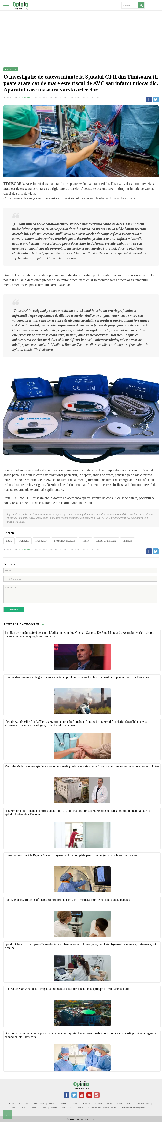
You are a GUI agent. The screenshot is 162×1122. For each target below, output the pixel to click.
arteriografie (41, 540)
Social (51, 1103)
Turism (34, 1108)
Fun (63, 1108)
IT (71, 1108)
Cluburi (80, 1108)
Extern (109, 1103)
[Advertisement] (81, 26)
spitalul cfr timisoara (106, 540)
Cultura (86, 1103)
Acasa (11, 1103)
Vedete (54, 1108)
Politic (75, 1103)
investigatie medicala (64, 540)
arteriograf (24, 540)
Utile (14, 1108)
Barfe (129, 1103)
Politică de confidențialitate (133, 1108)
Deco (44, 1108)
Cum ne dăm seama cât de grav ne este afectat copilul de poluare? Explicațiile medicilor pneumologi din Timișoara (77, 677)
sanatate (85, 540)
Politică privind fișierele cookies (102, 1108)
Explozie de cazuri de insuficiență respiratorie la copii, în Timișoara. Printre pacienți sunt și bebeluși (68, 899)
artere (9, 540)
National (98, 1103)
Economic (63, 1103)
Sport (119, 1103)
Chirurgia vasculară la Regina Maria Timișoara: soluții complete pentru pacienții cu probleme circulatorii (71, 855)
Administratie (38, 1103)
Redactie (25, 98)
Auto (23, 1108)
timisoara (127, 540)
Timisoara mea (143, 1103)
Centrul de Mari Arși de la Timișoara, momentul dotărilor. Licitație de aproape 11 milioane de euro (67, 989)
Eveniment (23, 1103)
